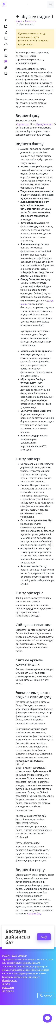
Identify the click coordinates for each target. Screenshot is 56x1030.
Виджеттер (30, 21)
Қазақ (45, 995)
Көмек (19, 21)
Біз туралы (8, 991)
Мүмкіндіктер (9, 980)
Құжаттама (8, 987)
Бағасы (6, 984)
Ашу (44, 937)
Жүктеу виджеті (44, 124)
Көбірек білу (34, 913)
